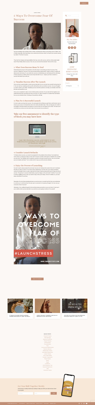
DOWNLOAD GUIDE (72, 79)
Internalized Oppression (47, 352)
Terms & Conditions (30, 403)
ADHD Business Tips (47, 365)
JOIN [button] (54, 393)
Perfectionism (47, 342)
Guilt (48, 368)
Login (77, 3)
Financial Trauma (47, 336)
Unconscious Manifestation (47, 347)
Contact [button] (84, 3)
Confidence (47, 363)
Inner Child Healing (47, 355)
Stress (47, 360)
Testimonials (22, 403)
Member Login (53, 403)
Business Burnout (47, 349)
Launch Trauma (47, 354)
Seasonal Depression (47, 367)
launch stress (37, 12)
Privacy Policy (39, 403)
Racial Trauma (47, 358)
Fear (47, 345)
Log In (91, 3)
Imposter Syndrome (47, 339)
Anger (47, 362)
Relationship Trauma (47, 350)
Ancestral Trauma (48, 370)
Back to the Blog (37, 278)
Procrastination (47, 344)
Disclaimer (46, 403)
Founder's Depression (47, 357)
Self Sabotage (47, 337)
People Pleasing (47, 340)
